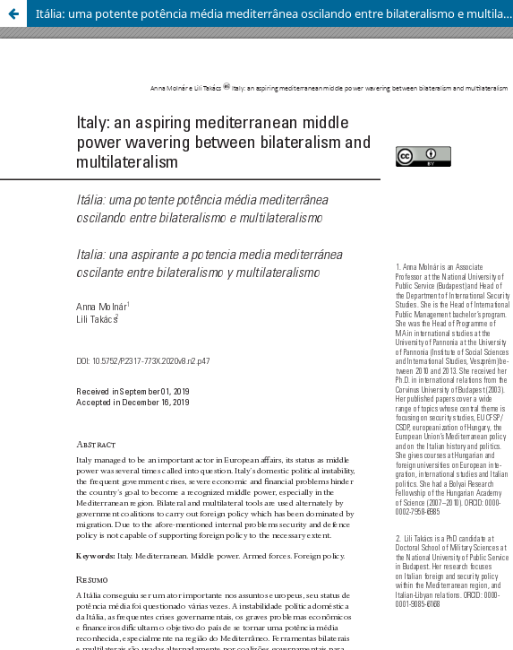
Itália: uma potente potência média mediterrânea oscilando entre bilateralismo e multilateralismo (274, 13)
